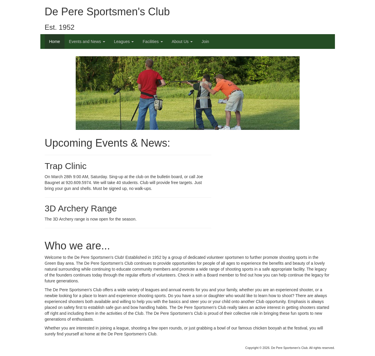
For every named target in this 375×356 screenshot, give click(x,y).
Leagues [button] (124, 41)
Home (54, 41)
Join (205, 41)
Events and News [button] (87, 41)
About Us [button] (182, 41)
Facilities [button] (153, 41)
